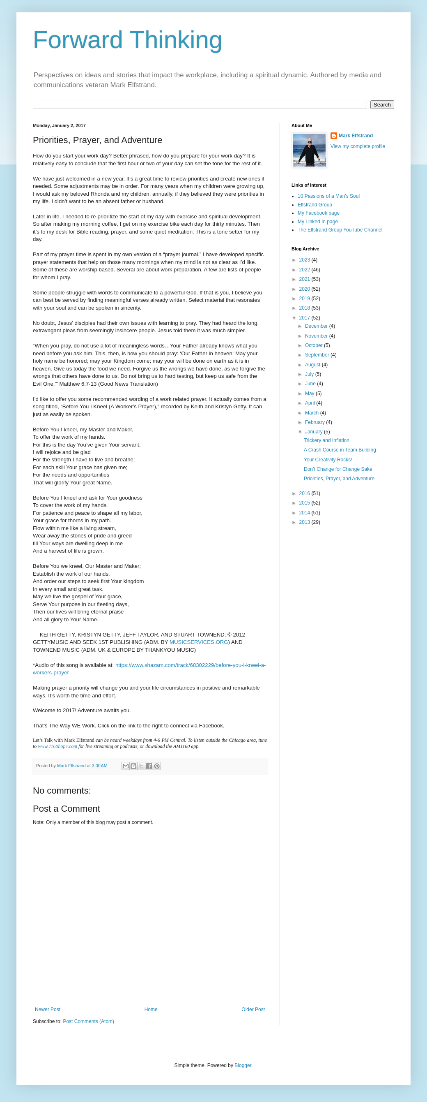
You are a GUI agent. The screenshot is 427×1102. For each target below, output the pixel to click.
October (314, 345)
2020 (305, 289)
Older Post (253, 1009)
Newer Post (47, 1009)
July (310, 374)
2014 (305, 513)
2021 (305, 279)
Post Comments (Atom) (88, 1021)
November (317, 336)
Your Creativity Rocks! (328, 460)
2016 (305, 493)
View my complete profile (358, 146)
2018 (305, 308)
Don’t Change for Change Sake (338, 469)
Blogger (242, 1065)
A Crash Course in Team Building (340, 450)
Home (151, 1009)
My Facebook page (319, 213)
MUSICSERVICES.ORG (199, 642)
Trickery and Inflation (326, 440)
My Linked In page (318, 222)
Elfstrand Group (315, 205)
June (311, 384)
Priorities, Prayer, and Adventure (339, 479)
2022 (305, 270)
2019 (305, 298)
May (310, 393)
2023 (305, 260)
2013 (305, 522)
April (310, 403)
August (313, 365)
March (312, 413)
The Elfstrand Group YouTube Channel (340, 230)
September (318, 355)
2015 (305, 503)
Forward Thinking (128, 39)
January (314, 432)
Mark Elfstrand (356, 136)
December (317, 326)
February (315, 422)
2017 (305, 318)
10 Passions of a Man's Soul (329, 196)
